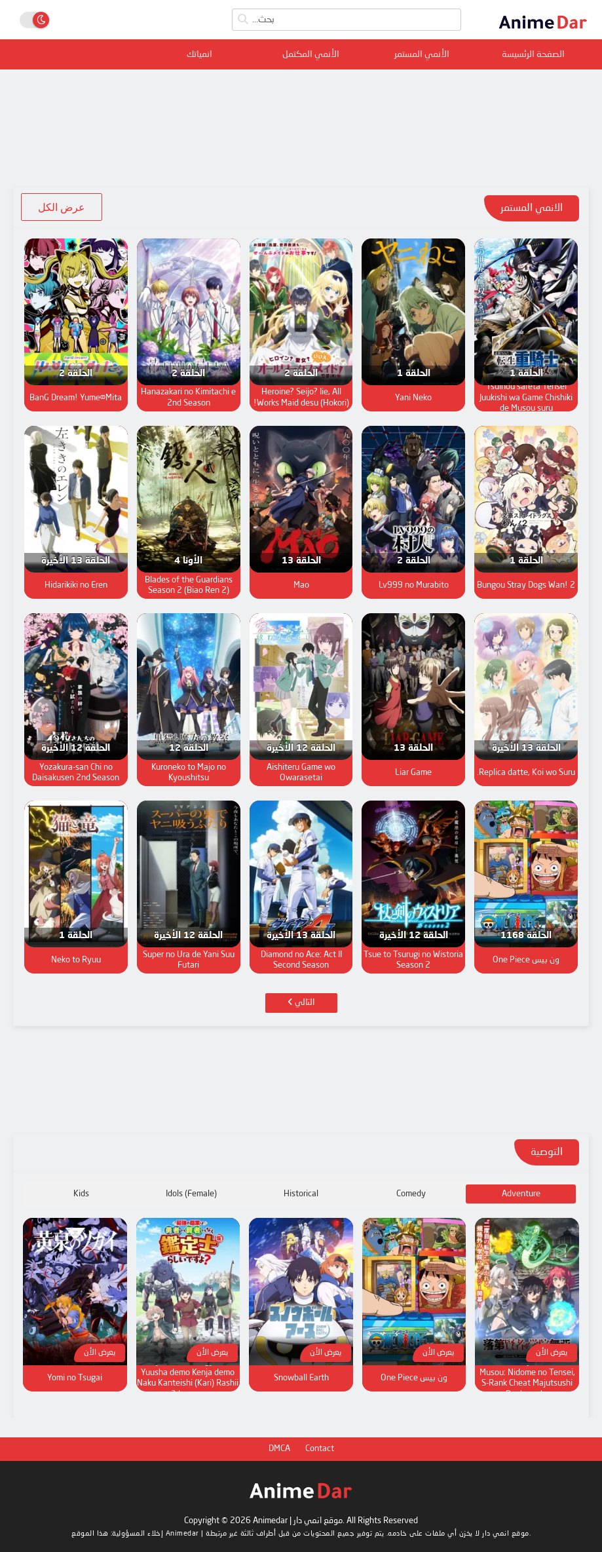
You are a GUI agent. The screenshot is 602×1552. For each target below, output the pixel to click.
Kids (81, 1194)
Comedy (411, 1194)
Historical (301, 1194)
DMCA (279, 1449)
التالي (301, 1002)
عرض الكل (61, 207)
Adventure (521, 1194)
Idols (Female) (191, 1194)
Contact (319, 1449)
